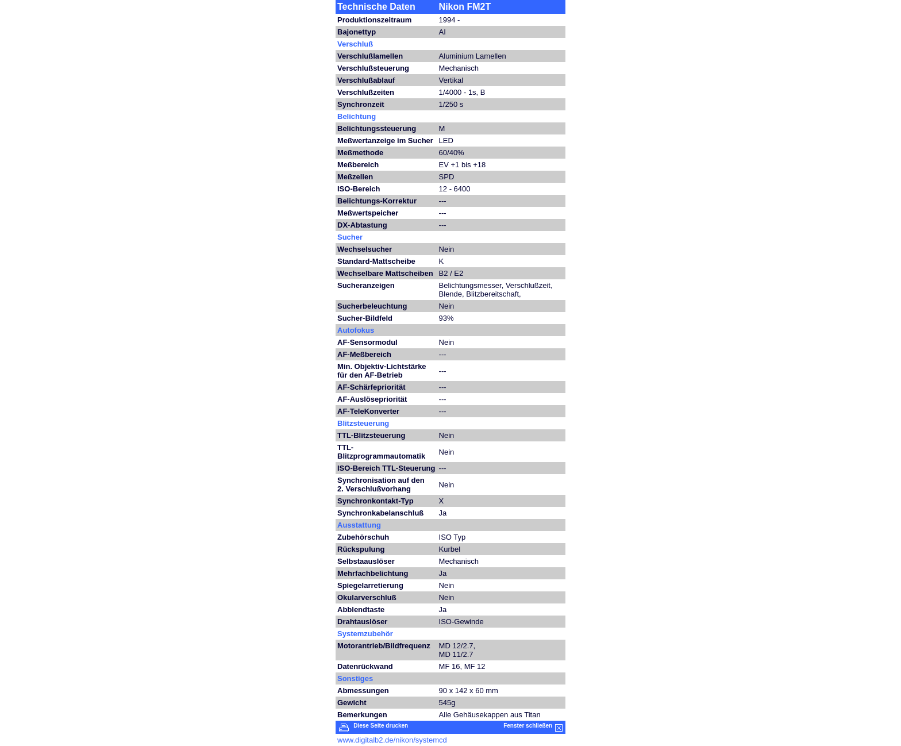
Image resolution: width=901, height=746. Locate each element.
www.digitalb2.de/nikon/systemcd (392, 740)
